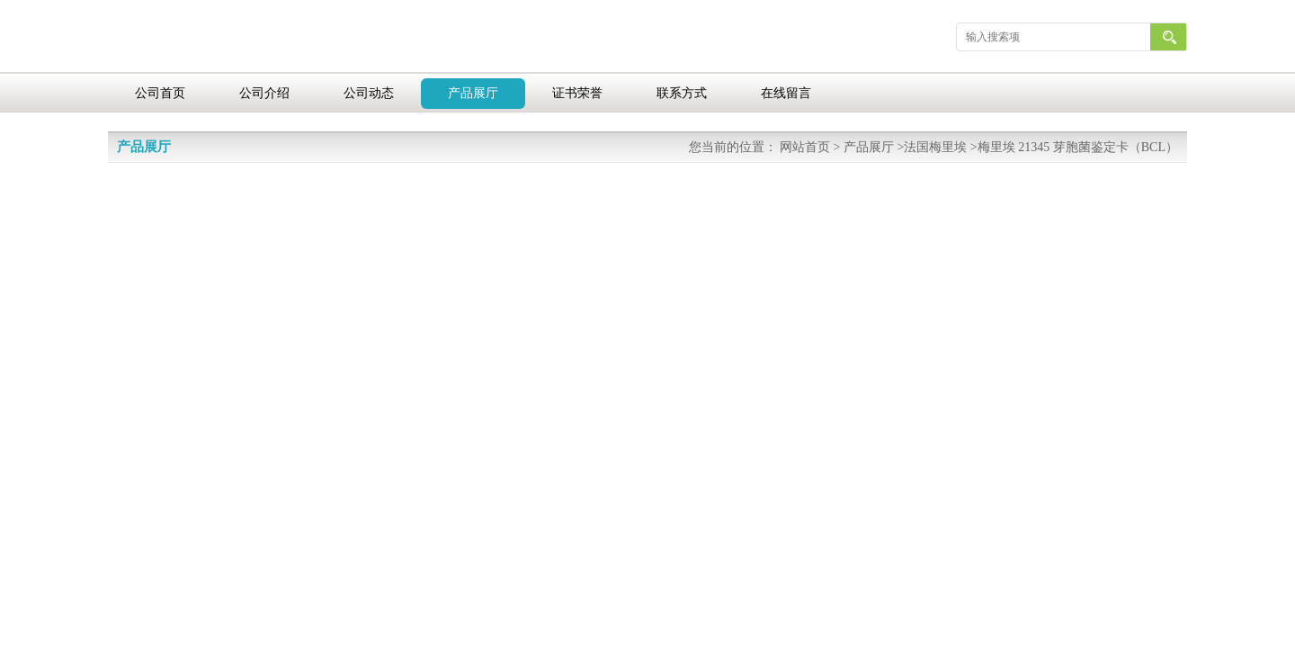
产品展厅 (473, 93)
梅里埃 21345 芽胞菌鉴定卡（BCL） (1078, 147)
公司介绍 (264, 93)
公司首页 (160, 93)
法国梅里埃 (935, 147)
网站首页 (805, 147)
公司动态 (369, 93)
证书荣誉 (577, 93)
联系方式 (681, 93)
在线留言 (786, 93)
